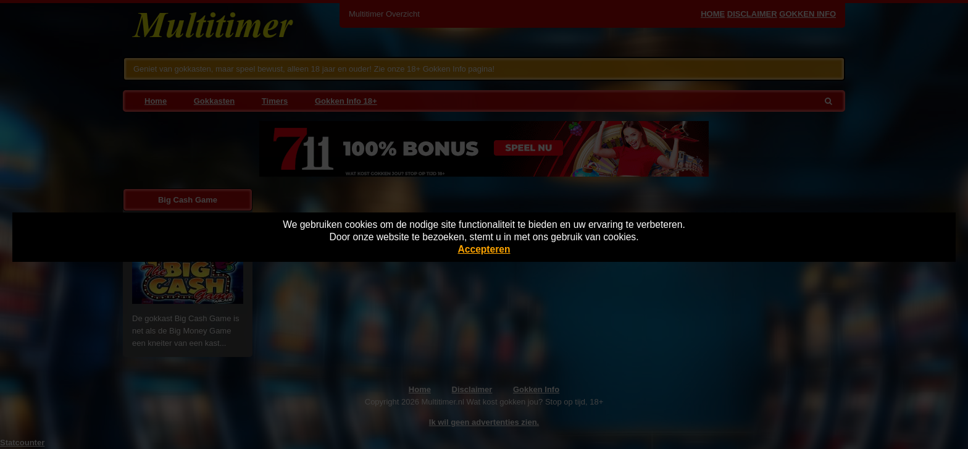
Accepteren (484, 249)
